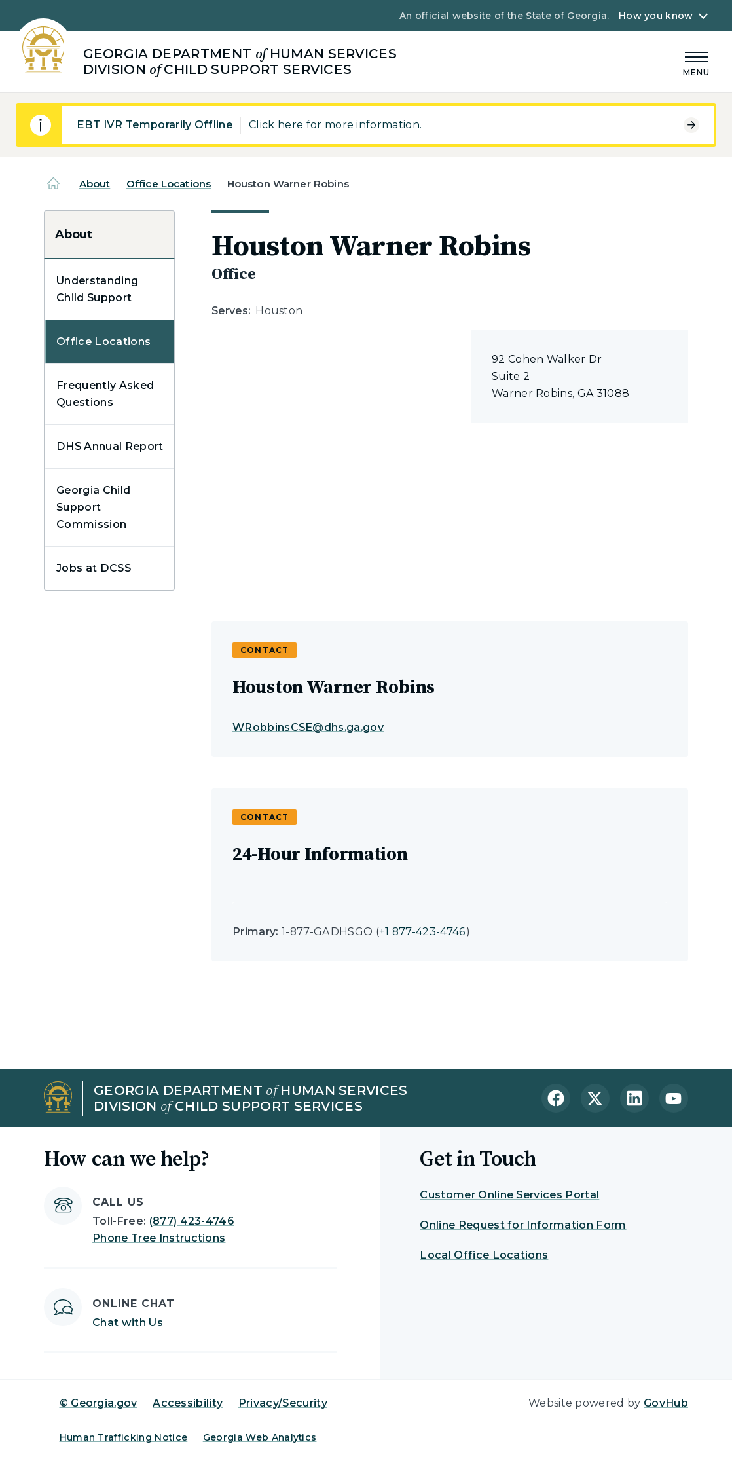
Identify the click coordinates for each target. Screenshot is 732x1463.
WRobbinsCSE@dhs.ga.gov (308, 727)
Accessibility (188, 1403)
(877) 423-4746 (191, 1221)
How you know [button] (656, 15)
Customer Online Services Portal (509, 1195)
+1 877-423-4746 (422, 931)
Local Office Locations (484, 1255)
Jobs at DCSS (93, 568)
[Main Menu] (696, 61)
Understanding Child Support (97, 289)
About (95, 183)
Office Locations (168, 183)
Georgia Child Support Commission (93, 507)
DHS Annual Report (109, 446)
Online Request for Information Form (523, 1225)
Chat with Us (127, 1322)
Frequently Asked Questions (105, 394)
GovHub (666, 1403)
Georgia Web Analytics (260, 1437)
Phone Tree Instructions (158, 1238)
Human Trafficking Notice (124, 1437)
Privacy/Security (282, 1403)
